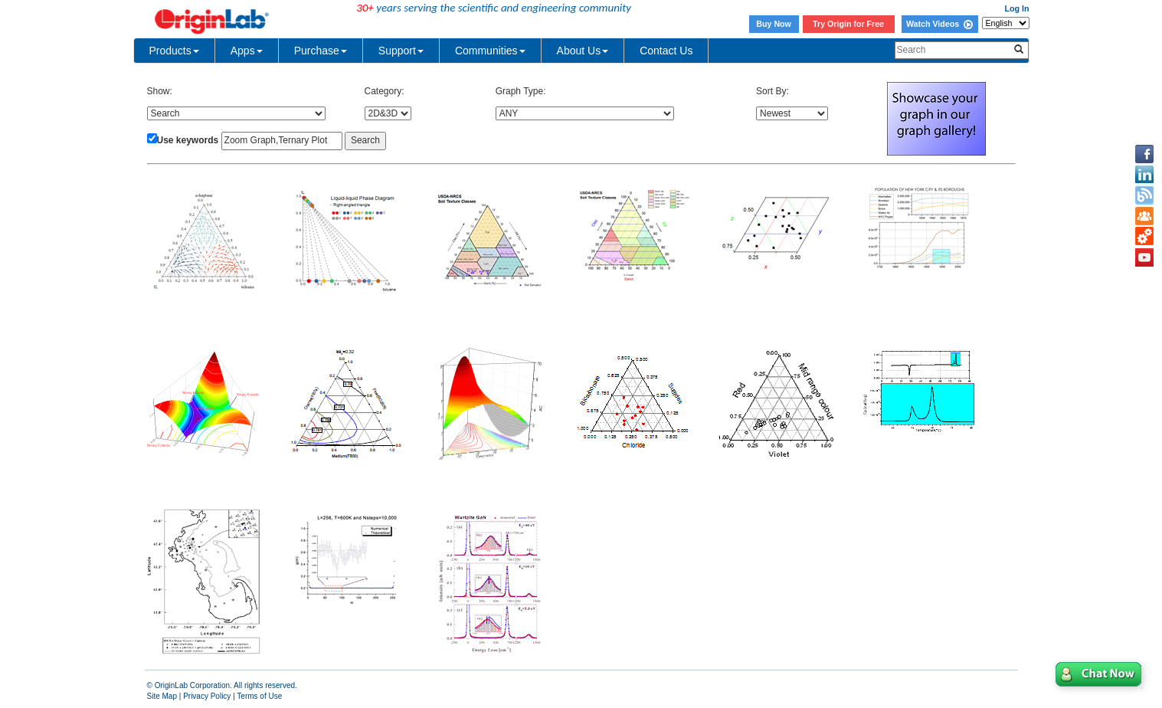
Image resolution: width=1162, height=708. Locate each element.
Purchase (320, 50)
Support (401, 50)
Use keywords (188, 140)
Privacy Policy (207, 696)
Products (174, 50)
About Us (583, 50)
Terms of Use (259, 696)
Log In (1017, 8)
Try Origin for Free (848, 23)
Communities (490, 50)
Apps (247, 50)
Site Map (162, 696)
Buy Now (773, 23)
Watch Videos (939, 23)
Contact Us (666, 50)
